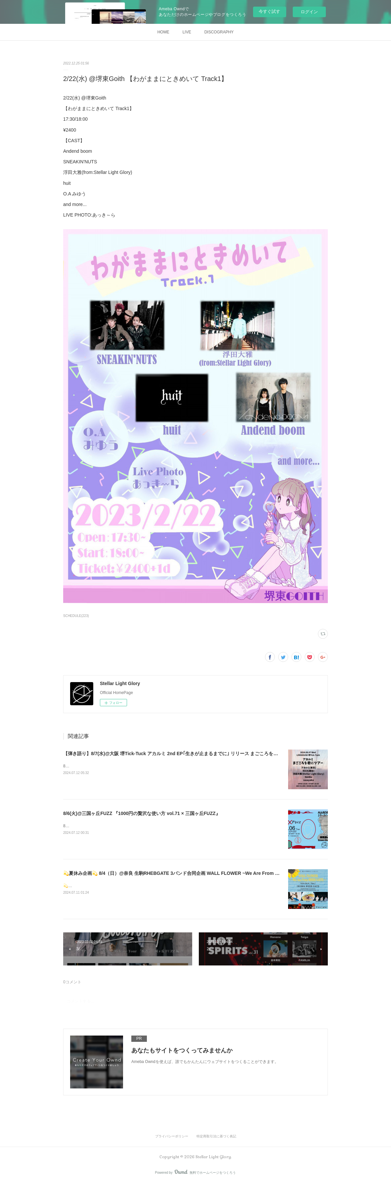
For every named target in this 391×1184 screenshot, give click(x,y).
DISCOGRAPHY (219, 32)
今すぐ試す (269, 11)
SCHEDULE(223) (76, 616)
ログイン (309, 11)
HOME (163, 32)
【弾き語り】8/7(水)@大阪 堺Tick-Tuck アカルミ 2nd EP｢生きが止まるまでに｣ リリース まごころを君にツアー (179, 753)
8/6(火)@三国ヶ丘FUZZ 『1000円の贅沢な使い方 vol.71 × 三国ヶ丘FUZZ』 (141, 813)
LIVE (187, 32)
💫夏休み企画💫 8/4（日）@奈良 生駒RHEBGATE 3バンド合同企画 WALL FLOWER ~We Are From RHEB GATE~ (184, 873)
